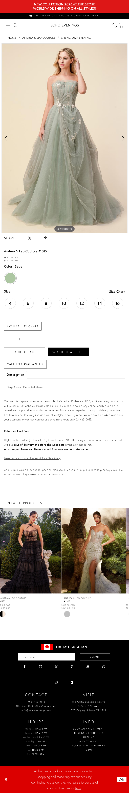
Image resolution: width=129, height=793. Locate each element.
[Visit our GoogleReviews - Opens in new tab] (72, 682)
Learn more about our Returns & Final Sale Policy (32, 458)
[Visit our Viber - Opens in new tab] (56, 682)
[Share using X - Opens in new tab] (29, 238)
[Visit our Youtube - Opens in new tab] (87, 666)
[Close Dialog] (6, 779)
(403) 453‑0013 (36, 701)
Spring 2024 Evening (76, 37)
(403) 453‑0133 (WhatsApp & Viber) (36, 706)
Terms (88, 749)
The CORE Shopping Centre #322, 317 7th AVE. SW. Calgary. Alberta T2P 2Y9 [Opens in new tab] (88, 706)
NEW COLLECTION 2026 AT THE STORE (64, 4)
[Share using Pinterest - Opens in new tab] (45, 238)
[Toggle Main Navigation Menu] (8, 25)
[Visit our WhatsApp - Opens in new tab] (103, 666)
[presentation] (32, 551)
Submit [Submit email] (95, 656)
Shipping (89, 737)
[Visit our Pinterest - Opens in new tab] (72, 666)
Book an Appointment (88, 728)
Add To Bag (24, 352)
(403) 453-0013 (82, 419)
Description (15, 374)
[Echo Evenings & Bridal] (65, 25)
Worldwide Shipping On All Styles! (64, 8)
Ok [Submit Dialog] (121, 779)
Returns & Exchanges (89, 733)
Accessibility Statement (88, 745)
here (78, 788)
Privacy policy (88, 741)
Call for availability (25, 364)
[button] (121, 25)
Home (12, 37)
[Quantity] (14, 339)
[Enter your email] (46, 656)
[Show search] (15, 25)
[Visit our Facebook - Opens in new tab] (24, 666)
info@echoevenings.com (68, 415)
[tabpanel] (64, 138)
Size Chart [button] (117, 292)
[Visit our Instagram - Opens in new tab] (40, 666)
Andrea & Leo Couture (38, 37)
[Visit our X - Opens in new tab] (56, 666)
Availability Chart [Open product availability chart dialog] (23, 326)
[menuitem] (64, 16)
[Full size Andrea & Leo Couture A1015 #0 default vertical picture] (64, 138)
